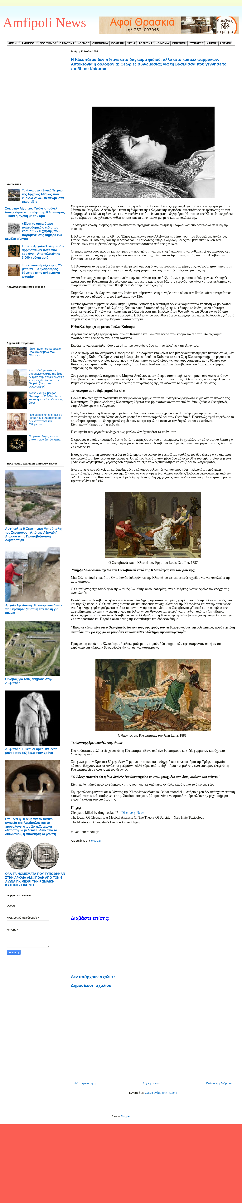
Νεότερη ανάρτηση (85, 1083)
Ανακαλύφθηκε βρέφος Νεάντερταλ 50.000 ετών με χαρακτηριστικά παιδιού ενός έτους (46, 398)
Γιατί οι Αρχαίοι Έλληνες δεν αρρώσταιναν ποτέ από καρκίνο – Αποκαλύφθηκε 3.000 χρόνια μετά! (43, 251)
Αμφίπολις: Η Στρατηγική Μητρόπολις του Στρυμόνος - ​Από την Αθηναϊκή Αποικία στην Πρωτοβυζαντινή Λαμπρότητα (33, 534)
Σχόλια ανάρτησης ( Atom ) (161, 1092)
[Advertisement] (153, 93)
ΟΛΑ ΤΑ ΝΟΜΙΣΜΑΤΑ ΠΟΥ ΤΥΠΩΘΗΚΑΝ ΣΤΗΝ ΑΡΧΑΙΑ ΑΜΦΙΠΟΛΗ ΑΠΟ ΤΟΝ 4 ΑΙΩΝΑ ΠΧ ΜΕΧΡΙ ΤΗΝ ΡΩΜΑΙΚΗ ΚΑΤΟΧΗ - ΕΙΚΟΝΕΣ (35, 879)
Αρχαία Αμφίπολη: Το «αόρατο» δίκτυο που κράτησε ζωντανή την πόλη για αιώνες (34, 609)
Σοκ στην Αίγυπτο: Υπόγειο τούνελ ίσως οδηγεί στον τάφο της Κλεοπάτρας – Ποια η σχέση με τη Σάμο (35, 212)
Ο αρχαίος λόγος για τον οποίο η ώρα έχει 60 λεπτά (45, 438)
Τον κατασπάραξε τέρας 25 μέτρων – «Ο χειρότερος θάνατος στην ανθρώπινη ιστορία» (42, 270)
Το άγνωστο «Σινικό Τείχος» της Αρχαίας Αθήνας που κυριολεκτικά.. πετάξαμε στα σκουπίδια (43, 196)
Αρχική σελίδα (151, 1083)
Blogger (125, 1116)
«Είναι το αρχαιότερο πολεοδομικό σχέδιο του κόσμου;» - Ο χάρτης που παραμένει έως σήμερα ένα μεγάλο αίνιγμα (33, 231)
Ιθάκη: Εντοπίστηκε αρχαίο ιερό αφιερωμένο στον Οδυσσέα (45, 352)
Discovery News (132, 813)
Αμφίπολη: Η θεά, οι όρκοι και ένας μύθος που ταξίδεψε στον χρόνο (31, 750)
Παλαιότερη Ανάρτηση (219, 1083)
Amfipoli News (44, 22)
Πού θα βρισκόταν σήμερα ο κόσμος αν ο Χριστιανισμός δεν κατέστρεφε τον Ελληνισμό (45, 419)
